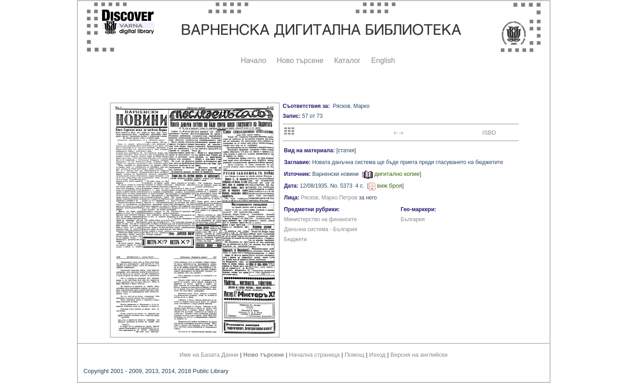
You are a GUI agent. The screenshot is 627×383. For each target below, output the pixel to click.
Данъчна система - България (320, 229)
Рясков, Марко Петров (329, 197)
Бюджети (295, 239)
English (383, 60)
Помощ (354, 354)
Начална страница (314, 354)
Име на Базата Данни (208, 354)
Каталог (347, 60)
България (413, 219)
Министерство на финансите (320, 219)
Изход (377, 354)
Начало (253, 60)
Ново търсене (300, 60)
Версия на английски (419, 354)
